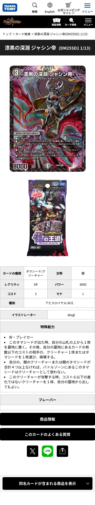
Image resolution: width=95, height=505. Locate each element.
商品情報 (47, 419)
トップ (7, 34)
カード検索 (22, 34)
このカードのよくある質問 (47, 434)
